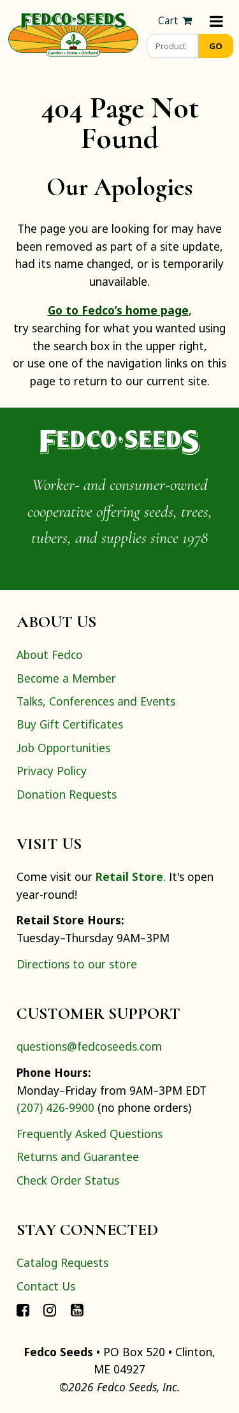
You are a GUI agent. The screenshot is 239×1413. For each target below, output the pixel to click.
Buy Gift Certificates (70, 724)
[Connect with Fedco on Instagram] (49, 1309)
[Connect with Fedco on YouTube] (77, 1309)
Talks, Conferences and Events (96, 701)
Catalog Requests (62, 1262)
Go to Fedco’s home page (118, 310)
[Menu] (216, 21)
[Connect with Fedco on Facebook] (23, 1309)
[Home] (73, 33)
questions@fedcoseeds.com (89, 1046)
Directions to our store (77, 964)
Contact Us (46, 1286)
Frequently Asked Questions (90, 1133)
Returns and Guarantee (78, 1156)
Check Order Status (68, 1180)
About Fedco (50, 654)
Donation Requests (67, 794)
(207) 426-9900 (55, 1107)
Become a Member (66, 678)
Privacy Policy (52, 770)
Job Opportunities (63, 747)
